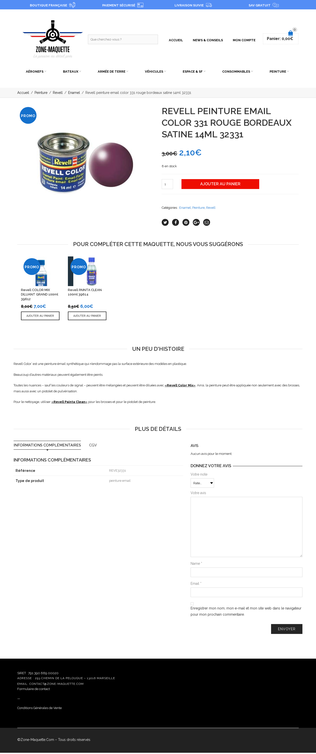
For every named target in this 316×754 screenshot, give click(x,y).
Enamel (74, 94)
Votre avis (198, 494)
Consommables (236, 72)
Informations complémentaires (47, 446)
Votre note (199, 476)
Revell (58, 94)
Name (196, 565)
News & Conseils (208, 40)
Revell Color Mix (180, 386)
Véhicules (154, 72)
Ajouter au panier (220, 185)
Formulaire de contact (33, 690)
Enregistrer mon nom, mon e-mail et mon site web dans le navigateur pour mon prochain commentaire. (246, 612)
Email (196, 585)
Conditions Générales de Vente (39, 709)
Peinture (278, 72)
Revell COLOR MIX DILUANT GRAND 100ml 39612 (39, 295)
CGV (93, 446)
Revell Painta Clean (69, 403)
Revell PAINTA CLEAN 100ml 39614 (85, 293)
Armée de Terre (111, 72)
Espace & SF (193, 72)
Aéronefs (34, 72)
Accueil (176, 40)
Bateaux (70, 72)
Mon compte (244, 40)
